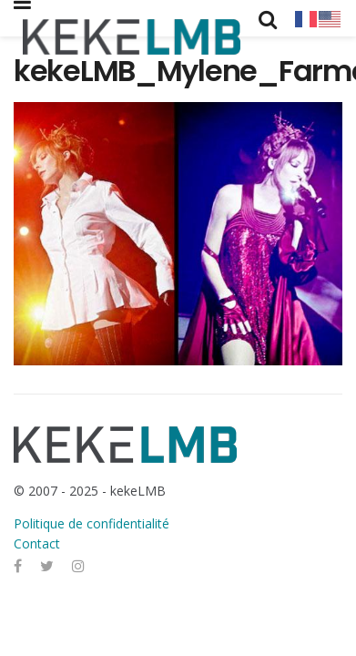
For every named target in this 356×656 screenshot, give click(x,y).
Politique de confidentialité (91, 523)
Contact (37, 543)
